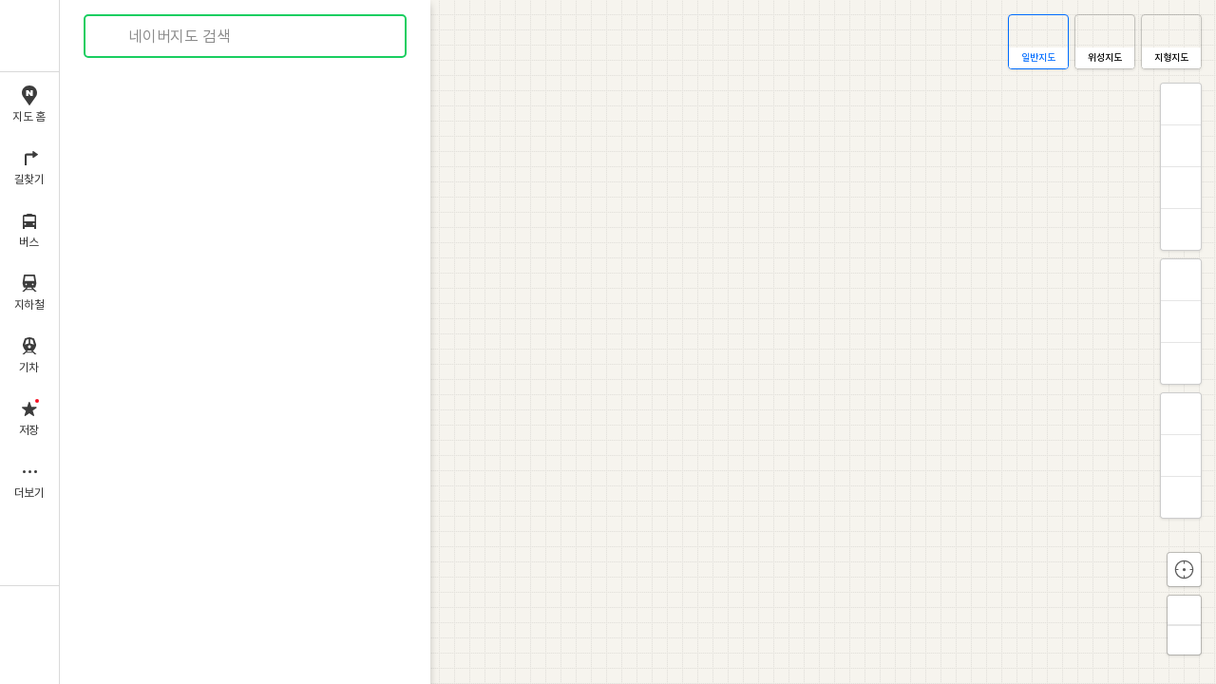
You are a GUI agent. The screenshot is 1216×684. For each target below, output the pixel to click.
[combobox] (246, 36)
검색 (112, 36)
